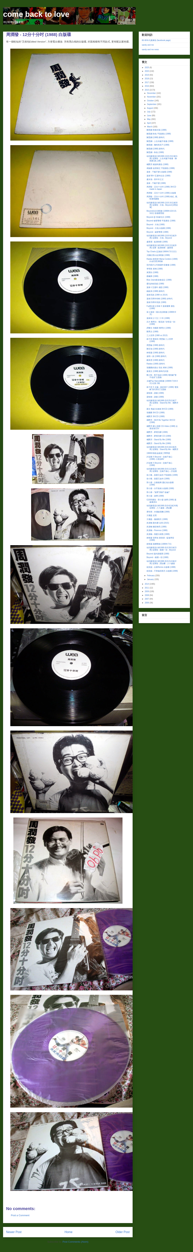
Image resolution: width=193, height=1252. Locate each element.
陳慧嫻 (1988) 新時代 (156, 137)
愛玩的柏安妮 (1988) (155, 284)
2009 (147, 591)
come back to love (36, 14)
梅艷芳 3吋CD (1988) (156, 416)
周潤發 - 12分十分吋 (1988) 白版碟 (161, 193)
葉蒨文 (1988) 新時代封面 (157, 371)
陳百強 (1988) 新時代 (156, 349)
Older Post (122, 1232)
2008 (147, 595)
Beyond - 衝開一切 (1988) (158, 557)
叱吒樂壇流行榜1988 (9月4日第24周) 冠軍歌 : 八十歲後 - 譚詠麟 (162, 507)
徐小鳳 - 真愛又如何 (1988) (158, 479)
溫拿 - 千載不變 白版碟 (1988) (159, 172)
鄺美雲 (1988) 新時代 (156, 360)
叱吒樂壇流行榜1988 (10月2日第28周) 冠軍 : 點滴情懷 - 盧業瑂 (161, 246)
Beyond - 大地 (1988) (156, 224)
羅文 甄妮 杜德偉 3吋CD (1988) (160, 409)
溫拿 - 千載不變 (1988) (156, 183)
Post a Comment (20, 1215)
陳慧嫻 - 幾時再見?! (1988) (158, 145)
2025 (147, 67)
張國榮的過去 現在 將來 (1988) (160, 368)
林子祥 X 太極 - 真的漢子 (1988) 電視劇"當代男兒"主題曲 (162, 388)
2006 (147, 603)
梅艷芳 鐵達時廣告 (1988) (157, 164)
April (149, 123)
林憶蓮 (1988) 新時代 (156, 353)
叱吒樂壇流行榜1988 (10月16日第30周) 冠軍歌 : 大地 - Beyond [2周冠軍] (162, 205)
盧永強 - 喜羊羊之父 (155, 179)
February (151, 575)
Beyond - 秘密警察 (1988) (158, 232)
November (151, 97)
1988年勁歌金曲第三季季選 (158, 453)
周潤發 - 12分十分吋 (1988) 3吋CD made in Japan (161, 188)
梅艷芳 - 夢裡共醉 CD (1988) (159, 436)
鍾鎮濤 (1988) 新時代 (156, 291)
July (149, 112)
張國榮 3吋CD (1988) (156, 413)
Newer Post (14, 1232)
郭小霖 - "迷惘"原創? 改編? (158, 492)
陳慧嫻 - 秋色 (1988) (155, 152)
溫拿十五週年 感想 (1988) (157, 287)
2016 (147, 86)
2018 (147, 79)
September (152, 104)
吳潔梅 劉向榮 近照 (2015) (158, 523)
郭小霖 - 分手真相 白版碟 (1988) (160, 488)
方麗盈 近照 (152, 515)
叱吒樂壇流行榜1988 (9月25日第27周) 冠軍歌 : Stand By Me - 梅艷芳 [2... (162, 402)
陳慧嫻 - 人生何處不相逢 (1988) (160, 141)
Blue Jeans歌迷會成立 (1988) (159, 280)
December (151, 93)
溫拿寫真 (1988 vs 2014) (157, 295)
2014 (147, 584)
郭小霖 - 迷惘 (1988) (155, 496)
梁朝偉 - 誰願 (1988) (155, 393)
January (150, 579)
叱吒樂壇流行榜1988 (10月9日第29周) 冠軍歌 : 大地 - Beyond (161, 237)
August (150, 108)
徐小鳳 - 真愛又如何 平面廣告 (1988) (162, 475)
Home (69, 1232)
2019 (147, 75)
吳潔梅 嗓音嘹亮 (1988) (156, 527)
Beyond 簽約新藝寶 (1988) (158, 554)
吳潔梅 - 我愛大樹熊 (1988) (158, 534)
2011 (147, 588)
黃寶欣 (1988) (152, 272)
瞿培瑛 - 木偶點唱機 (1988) (158, 512)
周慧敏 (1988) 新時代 (156, 345)
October (150, 101)
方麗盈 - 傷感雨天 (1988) (157, 519)
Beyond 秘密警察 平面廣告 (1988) (161, 221)
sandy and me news (150, 49)
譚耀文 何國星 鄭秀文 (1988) (159, 328)
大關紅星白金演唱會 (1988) (158, 255)
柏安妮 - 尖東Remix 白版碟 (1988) (161, 567)
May (149, 119)
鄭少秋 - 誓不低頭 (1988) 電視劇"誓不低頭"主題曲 (162, 376)
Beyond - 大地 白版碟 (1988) (159, 228)
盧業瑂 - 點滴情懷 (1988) (157, 242)
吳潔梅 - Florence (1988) (157, 530)
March (150, 127)
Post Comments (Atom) (75, 1241)
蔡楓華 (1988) (152, 276)
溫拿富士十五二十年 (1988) (158, 318)
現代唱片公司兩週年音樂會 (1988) (161, 265)
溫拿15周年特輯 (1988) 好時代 (160, 299)
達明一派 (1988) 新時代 (156, 356)
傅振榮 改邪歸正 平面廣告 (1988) (161, 168)
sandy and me (148, 45)
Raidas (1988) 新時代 (156, 364)
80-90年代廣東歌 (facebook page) (156, 40)
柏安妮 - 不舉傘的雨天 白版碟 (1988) (162, 571)
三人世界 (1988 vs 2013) (157, 335)
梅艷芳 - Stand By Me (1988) (159, 440)
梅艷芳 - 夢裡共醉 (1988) (157, 432)
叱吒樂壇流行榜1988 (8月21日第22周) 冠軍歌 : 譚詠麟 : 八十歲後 (161, 562)
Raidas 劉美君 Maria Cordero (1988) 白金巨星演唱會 (162, 260)
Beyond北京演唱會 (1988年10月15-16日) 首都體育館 (162, 212)
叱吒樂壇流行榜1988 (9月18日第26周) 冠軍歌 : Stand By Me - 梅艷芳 (162, 448)
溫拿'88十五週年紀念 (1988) (158, 176)
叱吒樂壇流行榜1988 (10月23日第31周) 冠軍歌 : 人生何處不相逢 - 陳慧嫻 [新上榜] (162, 158)
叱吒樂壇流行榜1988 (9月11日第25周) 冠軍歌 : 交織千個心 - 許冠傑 (162, 470)
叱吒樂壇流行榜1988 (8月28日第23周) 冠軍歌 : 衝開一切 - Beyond (161, 549)
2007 (147, 599)
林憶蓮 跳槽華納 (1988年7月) (159, 544)
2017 (147, 82)
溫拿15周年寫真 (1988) (156, 302)
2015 (147, 90)
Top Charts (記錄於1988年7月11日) (162, 251)
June (149, 116)
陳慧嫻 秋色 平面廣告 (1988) (159, 134)
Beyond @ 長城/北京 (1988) (158, 217)
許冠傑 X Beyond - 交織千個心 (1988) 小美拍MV (159, 458)
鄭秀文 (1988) (152, 332)
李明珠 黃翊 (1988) (155, 269)
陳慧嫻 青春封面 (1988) (156, 130)
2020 (147, 71)
